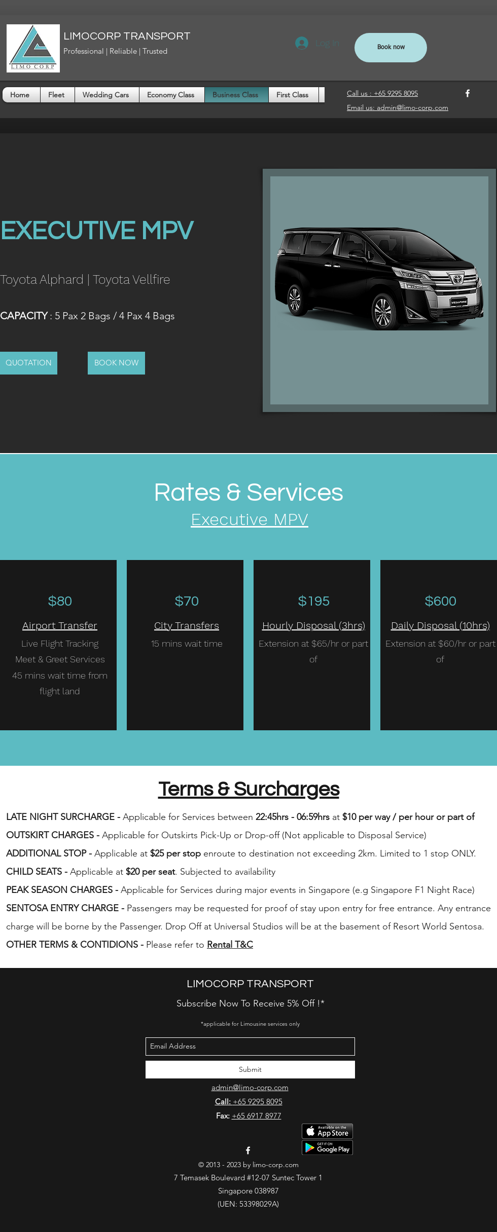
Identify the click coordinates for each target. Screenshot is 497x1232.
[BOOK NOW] (116, 363)
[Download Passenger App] (327, 1139)
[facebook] (468, 93)
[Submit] (250, 1069)
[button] (28, 363)
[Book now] (390, 47)
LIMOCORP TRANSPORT (127, 36)
